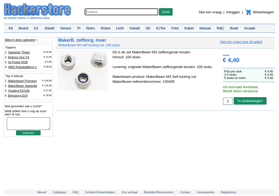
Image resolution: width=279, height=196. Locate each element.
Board (23, 28)
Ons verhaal (129, 192)
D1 (36, 28)
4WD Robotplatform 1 (22, 67)
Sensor (65, 28)
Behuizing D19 (18, 95)
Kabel (189, 28)
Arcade (249, 28)
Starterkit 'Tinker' (19, 52)
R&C (220, 28)
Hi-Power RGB (18, 62)
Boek (234, 28)
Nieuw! (41, 192)
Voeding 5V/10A (19, 90)
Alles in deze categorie (20, 39)
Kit (11, 28)
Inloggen (233, 12)
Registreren (229, 192)
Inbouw (205, 28)
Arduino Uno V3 (18, 57)
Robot (105, 28)
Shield (49, 28)
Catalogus (59, 192)
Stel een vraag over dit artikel (241, 42)
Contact (185, 192)
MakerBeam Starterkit (22, 85)
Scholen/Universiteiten (100, 192)
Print (175, 28)
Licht (119, 28)
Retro (90, 28)
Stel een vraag (210, 12)
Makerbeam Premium (22, 80)
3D (148, 28)
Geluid (135, 28)
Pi (78, 28)
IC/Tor (160, 28)
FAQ (76, 192)
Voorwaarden (205, 192)
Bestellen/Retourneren (159, 192)
